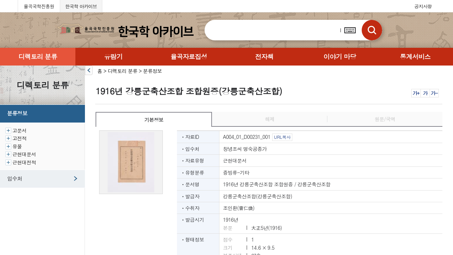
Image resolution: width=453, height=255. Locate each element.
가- (434, 93)
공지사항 (423, 6)
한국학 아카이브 (81, 6)
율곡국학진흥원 (39, 6)
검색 (371, 30)
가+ (416, 93)
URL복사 (282, 137)
